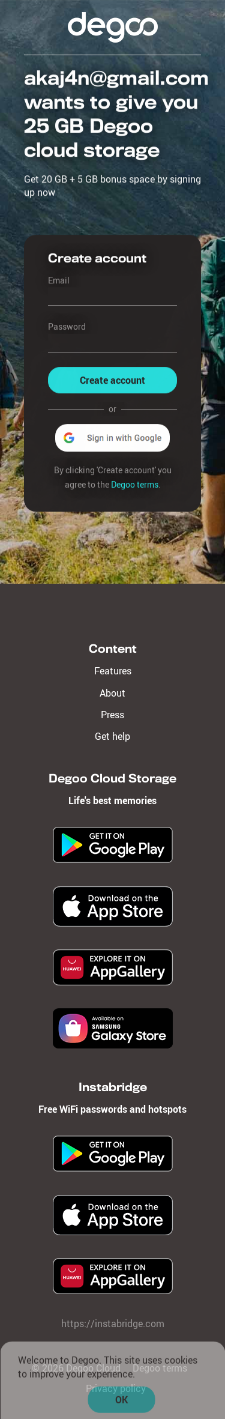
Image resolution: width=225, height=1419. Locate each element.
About (112, 693)
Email (59, 280)
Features (112, 670)
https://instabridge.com (112, 1323)
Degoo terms (134, 484)
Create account (112, 380)
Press (112, 714)
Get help (112, 736)
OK (121, 1401)
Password (67, 327)
